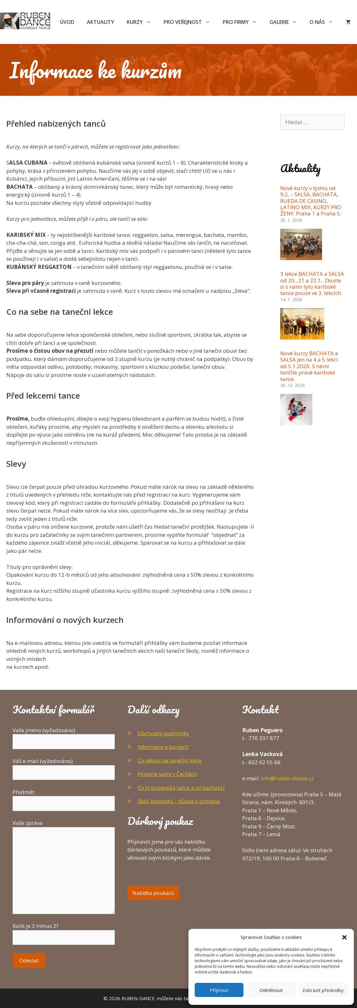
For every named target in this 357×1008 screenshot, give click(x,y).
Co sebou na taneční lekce (170, 760)
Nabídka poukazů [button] (153, 893)
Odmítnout (271, 990)
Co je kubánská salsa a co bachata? (181, 787)
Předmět (64, 797)
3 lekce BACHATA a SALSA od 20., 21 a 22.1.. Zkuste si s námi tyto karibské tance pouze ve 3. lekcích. (312, 283)
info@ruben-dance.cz (287, 778)
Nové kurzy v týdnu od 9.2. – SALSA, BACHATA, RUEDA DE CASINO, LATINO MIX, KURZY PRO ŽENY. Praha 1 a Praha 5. (310, 200)
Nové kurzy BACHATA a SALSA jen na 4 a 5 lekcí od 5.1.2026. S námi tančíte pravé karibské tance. (309, 366)
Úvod (67, 22)
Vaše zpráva (64, 827)
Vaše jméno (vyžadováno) (64, 736)
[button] (344, 937)
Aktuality (100, 22)
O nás (324, 22)
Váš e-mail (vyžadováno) (64, 766)
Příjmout (219, 990)
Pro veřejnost (190, 22)
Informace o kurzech (163, 746)
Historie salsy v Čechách (167, 773)
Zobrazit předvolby (323, 990)
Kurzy (142, 22)
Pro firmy (243, 22)
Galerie (286, 22)
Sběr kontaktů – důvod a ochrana (179, 801)
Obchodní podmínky (163, 733)
